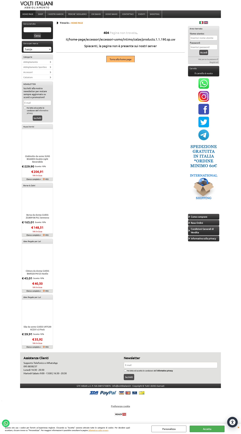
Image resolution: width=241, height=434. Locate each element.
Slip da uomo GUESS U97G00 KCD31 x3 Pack (37, 328)
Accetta (207, 428)
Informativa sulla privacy (98, 430)
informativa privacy (165, 370)
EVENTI (141, 14)
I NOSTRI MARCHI (55, 14)
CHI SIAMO (96, 14)
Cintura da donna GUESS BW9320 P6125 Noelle (37, 272)
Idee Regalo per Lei (32, 241)
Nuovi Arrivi (28, 126)
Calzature (28, 77)
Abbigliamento (30, 61)
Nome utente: (197, 33)
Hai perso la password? (208, 59)
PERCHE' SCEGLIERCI (77, 14)
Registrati (214, 62)
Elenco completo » (34, 179)
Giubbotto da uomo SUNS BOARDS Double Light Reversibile (37, 159)
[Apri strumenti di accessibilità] (232, 422)
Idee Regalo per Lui (32, 297)
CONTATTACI (128, 14)
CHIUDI (238, 427)
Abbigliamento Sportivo (35, 67)
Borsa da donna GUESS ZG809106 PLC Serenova (37, 216)
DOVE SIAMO (111, 14)
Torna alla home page (121, 59)
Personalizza (168, 428)
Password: (195, 42)
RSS (47, 179)
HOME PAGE (27, 14)
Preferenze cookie (120, 406)
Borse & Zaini (29, 185)
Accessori (28, 72)
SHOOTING (155, 14)
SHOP (40, 14)
